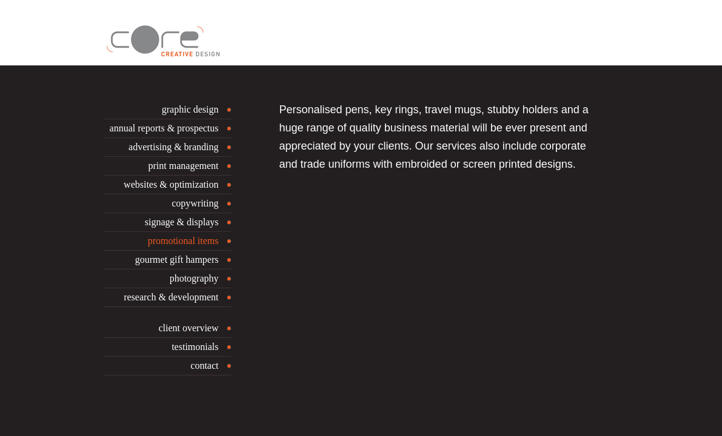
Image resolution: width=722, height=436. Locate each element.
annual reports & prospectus (164, 128)
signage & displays (182, 222)
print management (184, 165)
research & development (171, 297)
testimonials (195, 347)
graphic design (190, 109)
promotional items (183, 241)
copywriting (195, 203)
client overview (188, 328)
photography (194, 278)
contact (204, 365)
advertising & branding (173, 147)
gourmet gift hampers (177, 259)
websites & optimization (171, 184)
